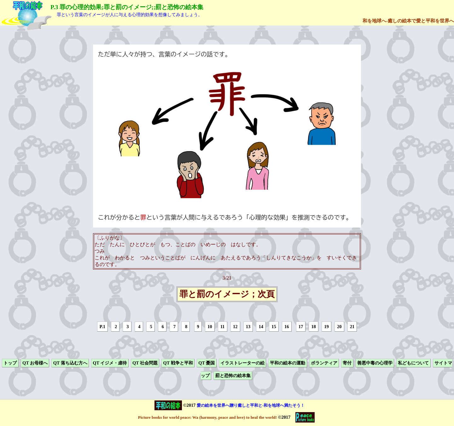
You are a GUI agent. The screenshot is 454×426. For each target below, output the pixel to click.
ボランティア (324, 362)
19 (326, 326)
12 (235, 326)
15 (273, 326)
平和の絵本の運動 (287, 362)
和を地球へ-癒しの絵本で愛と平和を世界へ (408, 20)
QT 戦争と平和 (178, 362)
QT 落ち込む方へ (70, 362)
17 (301, 326)
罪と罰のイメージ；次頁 (227, 294)
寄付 (347, 362)
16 (286, 326)
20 (339, 326)
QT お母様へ (35, 362)
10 (209, 326)
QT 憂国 (206, 362)
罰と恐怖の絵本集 (233, 375)
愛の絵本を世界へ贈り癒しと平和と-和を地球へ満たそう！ (251, 405)
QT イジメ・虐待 (110, 362)
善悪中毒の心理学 (375, 362)
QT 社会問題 (145, 362)
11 (222, 326)
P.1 (102, 326)
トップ (10, 362)
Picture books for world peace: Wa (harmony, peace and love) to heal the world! (207, 417)
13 (248, 326)
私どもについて (413, 362)
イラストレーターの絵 (242, 362)
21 (352, 326)
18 (313, 326)
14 (261, 326)
